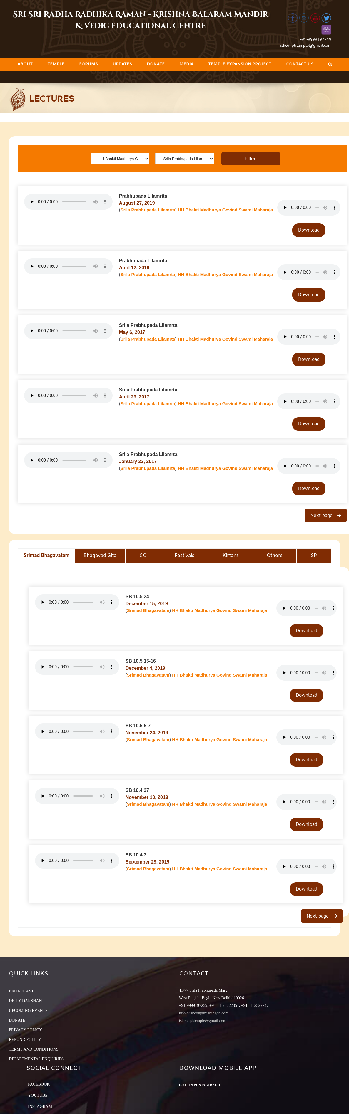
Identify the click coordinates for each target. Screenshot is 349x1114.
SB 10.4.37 (137, 790)
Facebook (39, 1084)
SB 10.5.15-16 (141, 661)
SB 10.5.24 (137, 596)
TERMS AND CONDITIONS (34, 1049)
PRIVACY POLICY (25, 1030)
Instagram (40, 1106)
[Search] (330, 64)
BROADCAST (21, 991)
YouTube (38, 1095)
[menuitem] (25, 64)
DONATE (17, 1020)
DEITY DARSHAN (25, 1001)
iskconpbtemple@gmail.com (305, 45)
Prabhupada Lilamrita (143, 195)
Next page (322, 515)
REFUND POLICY (25, 1039)
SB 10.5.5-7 (138, 725)
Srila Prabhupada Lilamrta (148, 209)
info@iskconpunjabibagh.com (204, 1013)
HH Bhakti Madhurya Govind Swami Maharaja (225, 209)
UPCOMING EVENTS (28, 1010)
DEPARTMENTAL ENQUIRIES (36, 1059)
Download (309, 230)
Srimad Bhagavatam (148, 610)
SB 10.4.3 (136, 854)
